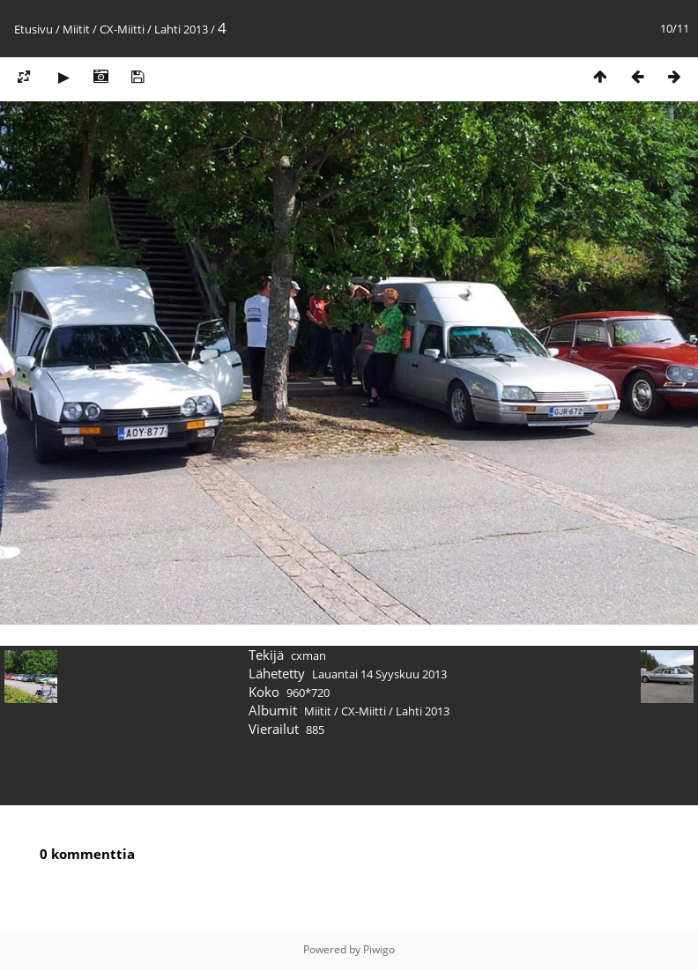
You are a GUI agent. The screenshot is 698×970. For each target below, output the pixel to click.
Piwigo (379, 949)
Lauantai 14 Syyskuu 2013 (379, 674)
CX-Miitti (122, 29)
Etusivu (33, 29)
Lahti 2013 (181, 29)
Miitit (76, 29)
